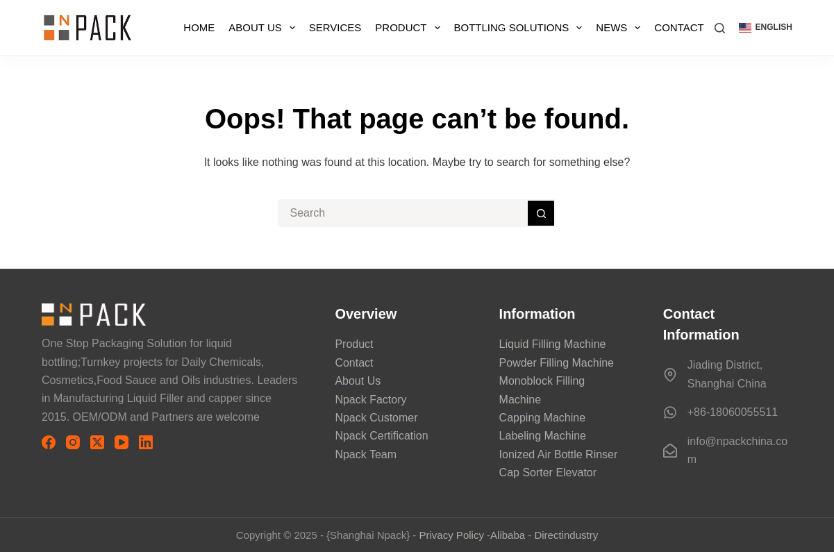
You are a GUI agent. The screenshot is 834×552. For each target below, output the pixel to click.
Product (410, 27)
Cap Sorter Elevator (548, 472)
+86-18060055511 (732, 412)
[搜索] (720, 28)
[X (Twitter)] (97, 442)
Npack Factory (370, 399)
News (621, 27)
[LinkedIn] (146, 442)
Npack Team (366, 454)
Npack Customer (376, 418)
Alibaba (507, 535)
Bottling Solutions (521, 27)
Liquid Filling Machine (552, 344)
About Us (264, 27)
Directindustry (566, 535)
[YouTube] (121, 442)
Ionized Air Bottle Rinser (558, 454)
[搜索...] (403, 213)
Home (199, 27)
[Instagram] (73, 442)
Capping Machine (542, 418)
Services (335, 27)
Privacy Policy (451, 535)
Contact (678, 27)
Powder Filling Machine (556, 363)
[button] (765, 28)
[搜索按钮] (542, 213)
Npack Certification (381, 436)
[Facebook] (49, 442)
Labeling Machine (542, 436)
